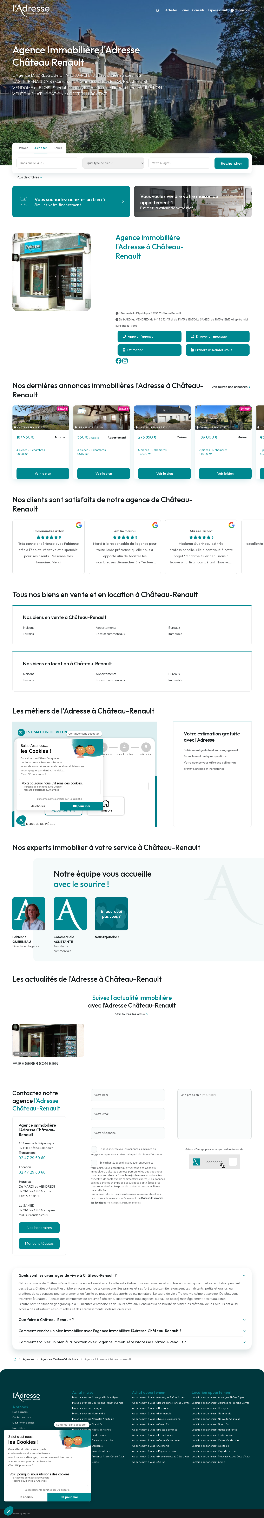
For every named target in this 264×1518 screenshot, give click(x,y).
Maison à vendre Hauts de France (91, 1429)
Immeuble (175, 634)
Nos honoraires (39, 1227)
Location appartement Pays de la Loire (214, 1451)
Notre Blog (18, 1428)
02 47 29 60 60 (32, 1157)
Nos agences (20, 1412)
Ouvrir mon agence (23, 1422)
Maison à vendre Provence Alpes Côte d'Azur (98, 1456)
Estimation (133, 350)
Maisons (28, 628)
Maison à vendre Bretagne (87, 1408)
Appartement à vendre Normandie (151, 1413)
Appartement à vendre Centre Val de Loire (155, 1440)
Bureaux (174, 628)
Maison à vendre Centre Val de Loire (92, 1440)
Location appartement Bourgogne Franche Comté (220, 1402)
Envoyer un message (209, 336)
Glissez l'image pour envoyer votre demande (214, 1149)
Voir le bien (43, 473)
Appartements (106, 628)
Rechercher (231, 163)
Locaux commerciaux (110, 634)
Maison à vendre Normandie (88, 1413)
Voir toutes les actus (132, 1014)
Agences (28, 1359)
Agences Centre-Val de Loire (59, 1359)
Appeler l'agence (138, 336)
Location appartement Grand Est (211, 1424)
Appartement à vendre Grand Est (151, 1424)
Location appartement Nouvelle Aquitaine (216, 1419)
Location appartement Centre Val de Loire (215, 1440)
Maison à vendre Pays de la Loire (91, 1451)
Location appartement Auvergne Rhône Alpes (218, 1397)
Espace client (217, 10)
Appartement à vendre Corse (148, 1462)
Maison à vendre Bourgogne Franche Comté (97, 1402)
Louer (184, 10)
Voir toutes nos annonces (231, 387)
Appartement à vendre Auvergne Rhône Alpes (158, 1397)
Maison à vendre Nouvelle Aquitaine (93, 1419)
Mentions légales (39, 1243)
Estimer (22, 148)
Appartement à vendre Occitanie (150, 1445)
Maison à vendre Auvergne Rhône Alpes (95, 1397)
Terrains (28, 634)
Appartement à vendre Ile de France (152, 1435)
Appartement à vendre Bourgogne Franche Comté (160, 1402)
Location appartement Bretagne (210, 1408)
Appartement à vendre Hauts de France (154, 1429)
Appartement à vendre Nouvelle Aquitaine (156, 1419)
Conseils (198, 10)
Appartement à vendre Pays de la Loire (154, 1451)
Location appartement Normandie (211, 1413)
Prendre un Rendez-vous (211, 350)
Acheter (171, 10)
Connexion (240, 10)
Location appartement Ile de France (212, 1435)
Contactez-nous (21, 1417)
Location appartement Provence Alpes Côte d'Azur (221, 1456)
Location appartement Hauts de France (214, 1429)
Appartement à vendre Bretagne (150, 1408)
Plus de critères (29, 177)
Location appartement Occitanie (210, 1445)
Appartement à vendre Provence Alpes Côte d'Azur (161, 1456)
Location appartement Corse (208, 1462)
